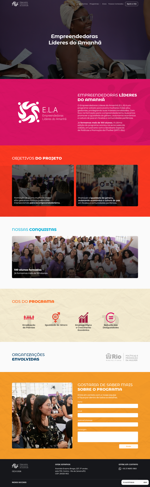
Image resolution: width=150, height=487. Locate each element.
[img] (20, 4)
